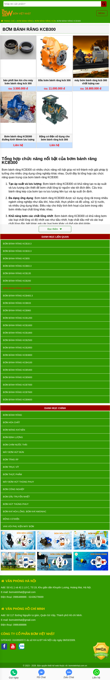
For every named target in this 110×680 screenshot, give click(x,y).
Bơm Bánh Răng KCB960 (17, 310)
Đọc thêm (55, 229)
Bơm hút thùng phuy (16, 504)
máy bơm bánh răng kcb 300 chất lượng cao (91, 82)
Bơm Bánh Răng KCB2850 (17, 347)
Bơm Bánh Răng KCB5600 (17, 377)
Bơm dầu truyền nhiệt (16, 496)
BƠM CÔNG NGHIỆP (13, 489)
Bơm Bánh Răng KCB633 (17, 303)
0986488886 (20, 597)
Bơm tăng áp (10, 459)
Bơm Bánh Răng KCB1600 (17, 325)
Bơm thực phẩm (12, 474)
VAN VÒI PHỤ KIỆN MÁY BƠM (18, 526)
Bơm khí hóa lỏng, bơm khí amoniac (24, 511)
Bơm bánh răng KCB (45, 21)
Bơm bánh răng (25, 21)
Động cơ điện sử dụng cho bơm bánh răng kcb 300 (54, 138)
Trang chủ (8, 21)
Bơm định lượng (13, 437)
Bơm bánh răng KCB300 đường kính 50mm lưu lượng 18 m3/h (18, 138)
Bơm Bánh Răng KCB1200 (17, 318)
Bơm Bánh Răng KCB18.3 (17, 243)
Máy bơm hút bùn (13, 452)
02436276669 (36, 597)
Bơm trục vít (11, 467)
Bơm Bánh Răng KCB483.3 (18, 295)
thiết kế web (53, 665)
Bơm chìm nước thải (15, 444)
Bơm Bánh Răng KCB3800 (17, 355)
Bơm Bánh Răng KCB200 (17, 280)
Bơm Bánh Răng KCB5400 (17, 370)
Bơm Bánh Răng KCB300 (69, 21)
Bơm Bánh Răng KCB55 (16, 258)
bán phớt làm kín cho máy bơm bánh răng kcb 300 (18, 82)
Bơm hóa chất (11, 422)
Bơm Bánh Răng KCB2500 (17, 340)
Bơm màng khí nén (14, 430)
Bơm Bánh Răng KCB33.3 (17, 251)
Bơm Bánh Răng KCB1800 (17, 332)
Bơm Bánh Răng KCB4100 (17, 362)
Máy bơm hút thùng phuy (18, 482)
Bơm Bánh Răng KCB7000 (17, 384)
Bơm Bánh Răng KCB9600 (17, 399)
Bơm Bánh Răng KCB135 (17, 273)
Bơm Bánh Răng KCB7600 (17, 392)
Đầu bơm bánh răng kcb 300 (54, 80)
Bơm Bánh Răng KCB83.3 (17, 266)
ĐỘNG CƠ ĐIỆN (11, 519)
